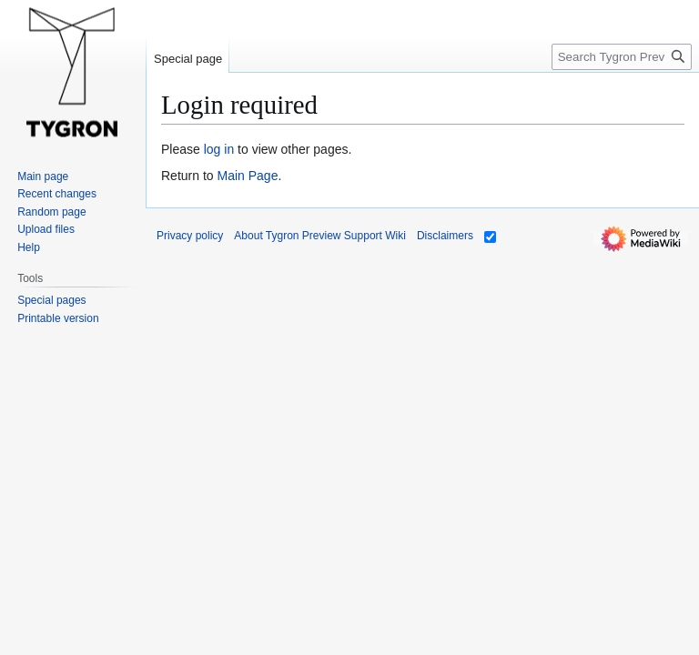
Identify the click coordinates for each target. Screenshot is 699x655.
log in (219, 149)
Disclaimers (445, 235)
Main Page (247, 175)
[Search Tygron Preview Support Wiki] (622, 57)
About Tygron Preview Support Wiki (320, 235)
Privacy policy (190, 235)
